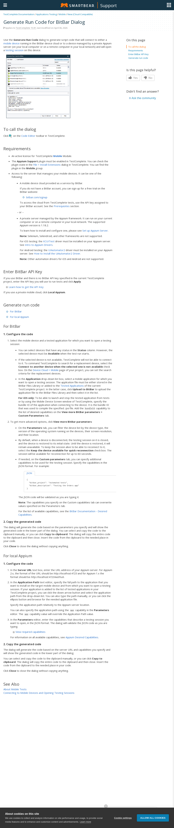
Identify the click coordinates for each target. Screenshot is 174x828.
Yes (133, 78)
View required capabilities (29, 631)
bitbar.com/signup (36, 197)
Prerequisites (62, 206)
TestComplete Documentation (18, 14)
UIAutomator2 (56, 250)
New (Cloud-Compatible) (80, 14)
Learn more (85, 825)
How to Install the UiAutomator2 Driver (57, 253)
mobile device (11, 43)
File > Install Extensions (47, 164)
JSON (29, 473)
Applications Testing (46, 14)
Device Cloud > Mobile (46, 370)
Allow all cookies (152, 821)
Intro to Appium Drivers (39, 244)
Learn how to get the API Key (25, 287)
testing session (14, 50)
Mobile (62, 14)
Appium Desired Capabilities (82, 637)
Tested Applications (72, 385)
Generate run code (138, 57)
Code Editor (28, 135)
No (148, 78)
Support (108, 5)
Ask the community (144, 98)
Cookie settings (123, 821)
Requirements (135, 50)
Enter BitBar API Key (138, 54)
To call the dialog (137, 46)
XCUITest (48, 241)
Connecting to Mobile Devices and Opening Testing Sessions (38, 692)
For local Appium (17, 317)
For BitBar (14, 311)
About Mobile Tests (15, 689)
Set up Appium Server (95, 230)
